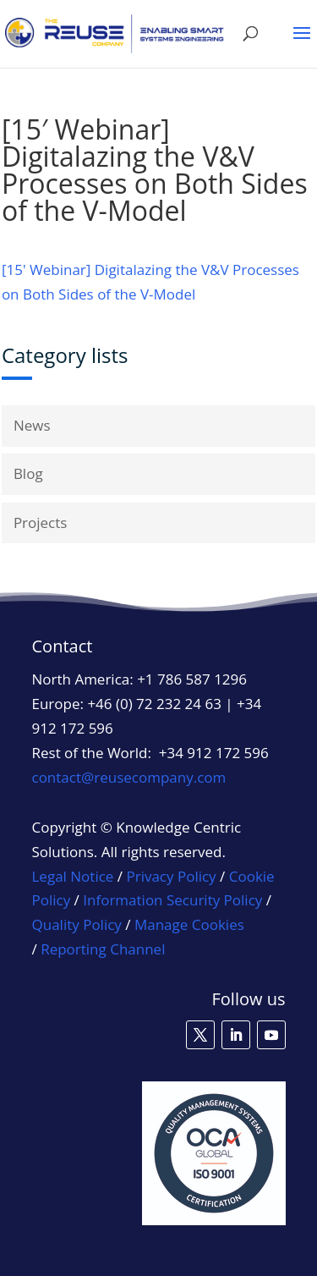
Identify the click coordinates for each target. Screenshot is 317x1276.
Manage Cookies (189, 925)
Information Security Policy (172, 900)
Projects (41, 522)
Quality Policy (79, 924)
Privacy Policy (171, 876)
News (32, 425)
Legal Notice (73, 876)
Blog (28, 473)
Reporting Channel (103, 949)
